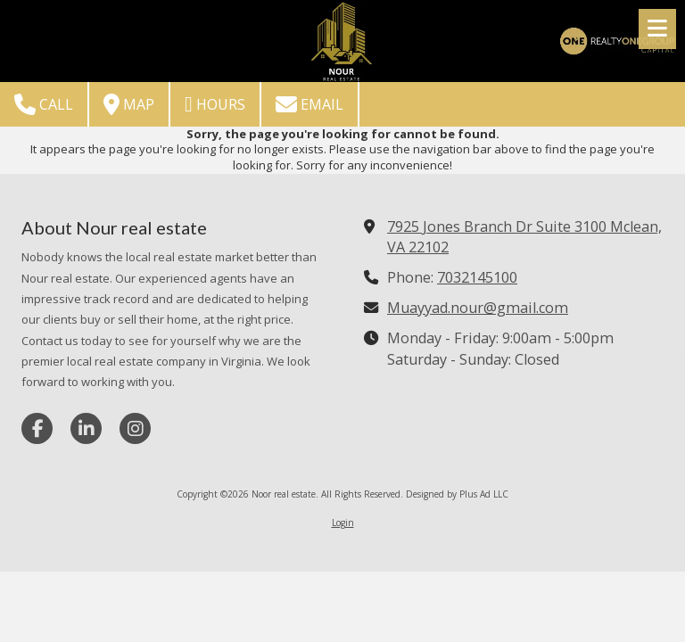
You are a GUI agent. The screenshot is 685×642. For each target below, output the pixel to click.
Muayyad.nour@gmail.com (477, 307)
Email (309, 104)
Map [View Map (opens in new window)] (128, 104)
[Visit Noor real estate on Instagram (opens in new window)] (135, 428)
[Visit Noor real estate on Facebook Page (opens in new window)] (37, 428)
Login (343, 522)
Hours (215, 104)
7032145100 (477, 277)
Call (43, 104)
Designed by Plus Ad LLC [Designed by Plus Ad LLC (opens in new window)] (457, 494)
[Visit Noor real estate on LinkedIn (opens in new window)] (86, 428)
